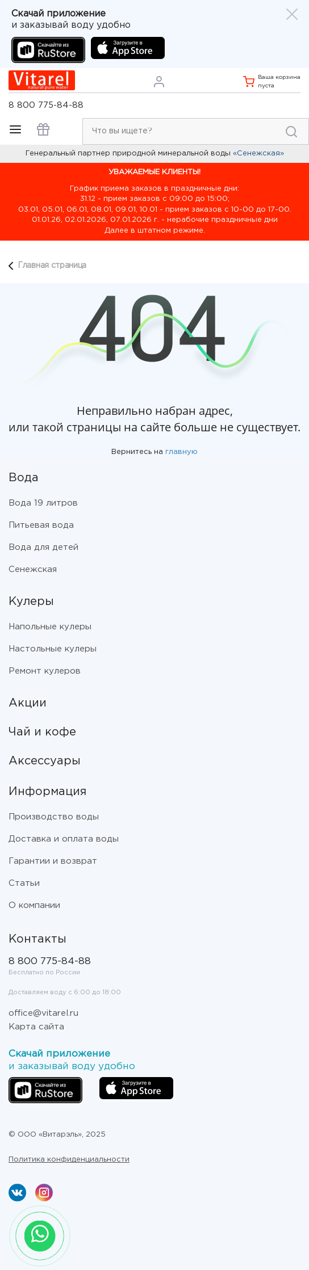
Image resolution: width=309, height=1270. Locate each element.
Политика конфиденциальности (69, 1160)
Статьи (24, 883)
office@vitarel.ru (43, 1013)
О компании (34, 905)
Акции (28, 703)
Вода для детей (43, 547)
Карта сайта (36, 1027)
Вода (24, 478)
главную (181, 452)
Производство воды (54, 817)
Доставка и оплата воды (64, 839)
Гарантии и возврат (53, 861)
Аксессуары (45, 761)
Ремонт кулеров (45, 671)
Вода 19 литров (43, 503)
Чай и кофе (42, 732)
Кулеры (31, 601)
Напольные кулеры (50, 626)
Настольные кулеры (53, 649)
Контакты (37, 939)
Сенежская (33, 569)
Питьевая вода (41, 525)
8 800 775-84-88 (46, 105)
